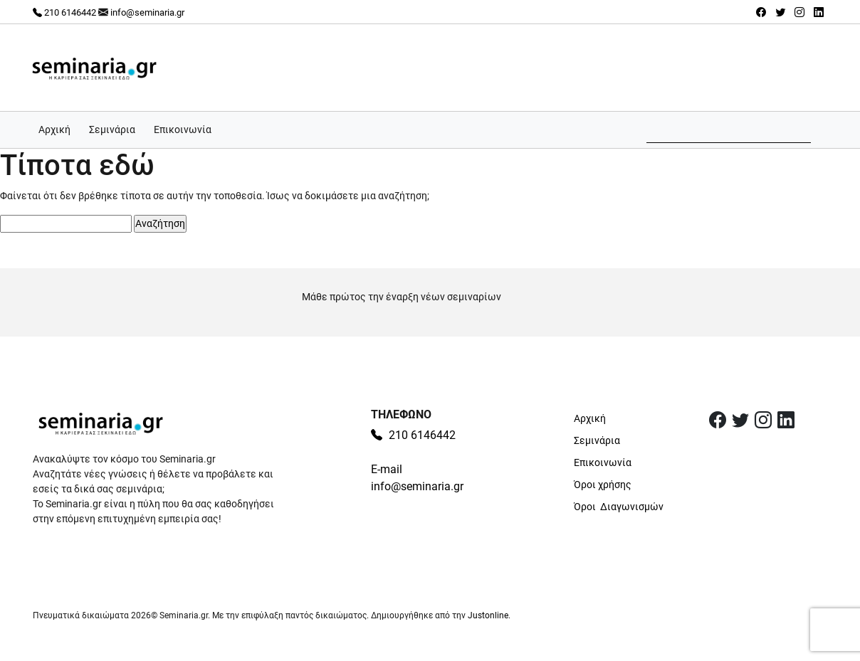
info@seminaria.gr (147, 12)
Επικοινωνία (182, 129)
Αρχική (54, 129)
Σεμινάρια (112, 129)
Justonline (488, 615)
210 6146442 (64, 12)
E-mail (386, 469)
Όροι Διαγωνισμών (619, 506)
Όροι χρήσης (602, 484)
